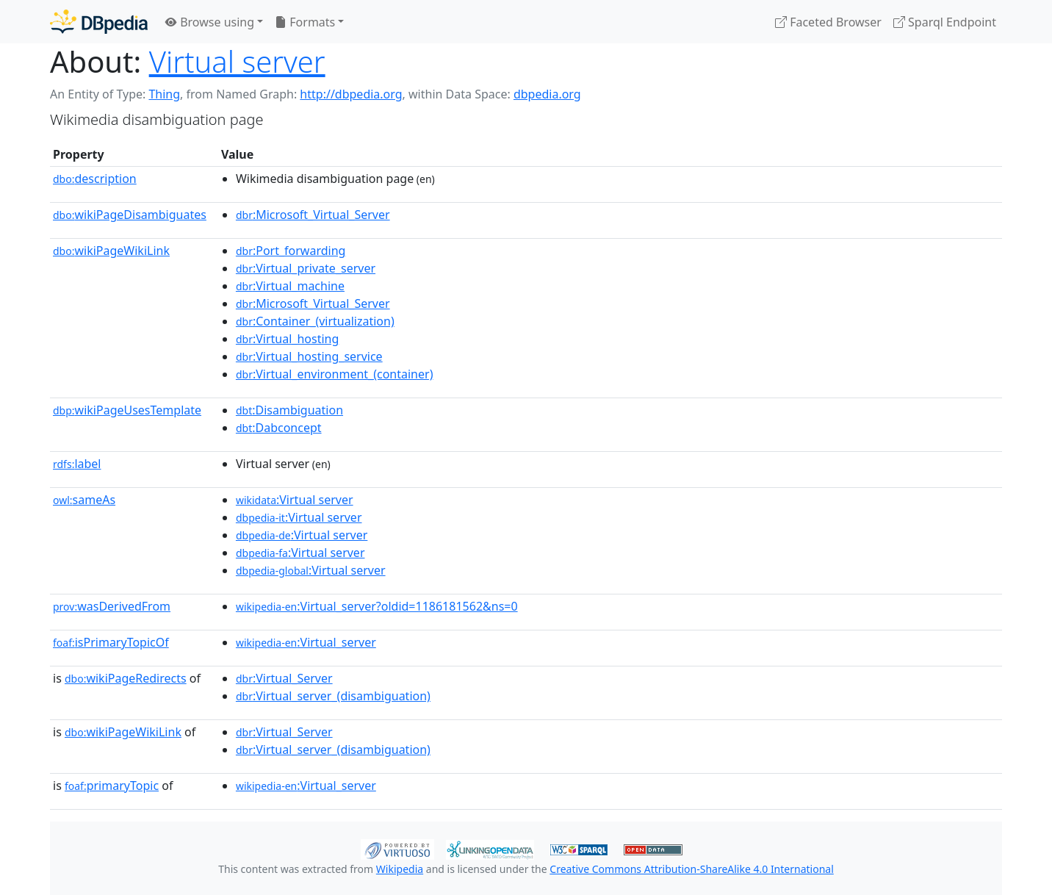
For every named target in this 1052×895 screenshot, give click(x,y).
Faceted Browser (828, 22)
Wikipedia (399, 869)
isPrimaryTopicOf (111, 642)
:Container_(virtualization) (315, 321)
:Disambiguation (289, 410)
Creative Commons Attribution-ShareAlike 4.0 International (691, 869)
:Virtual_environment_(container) (334, 374)
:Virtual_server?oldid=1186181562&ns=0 (377, 606)
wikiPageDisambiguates (129, 214)
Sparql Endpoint (944, 22)
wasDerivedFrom (111, 606)
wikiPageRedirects (126, 678)
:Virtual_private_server (305, 268)
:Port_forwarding (290, 250)
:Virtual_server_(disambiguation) (333, 696)
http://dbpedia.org (351, 94)
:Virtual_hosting (287, 339)
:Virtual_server (306, 642)
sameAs (84, 500)
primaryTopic (112, 785)
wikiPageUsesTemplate (127, 410)
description (95, 178)
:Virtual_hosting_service (309, 356)
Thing (164, 94)
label (77, 464)
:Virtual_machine (290, 286)
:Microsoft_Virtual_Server (313, 214)
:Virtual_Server (284, 678)
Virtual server (237, 61)
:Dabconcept (279, 428)
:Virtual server (294, 500)
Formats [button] (305, 22)
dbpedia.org (547, 94)
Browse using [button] (209, 22)
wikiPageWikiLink (111, 250)
